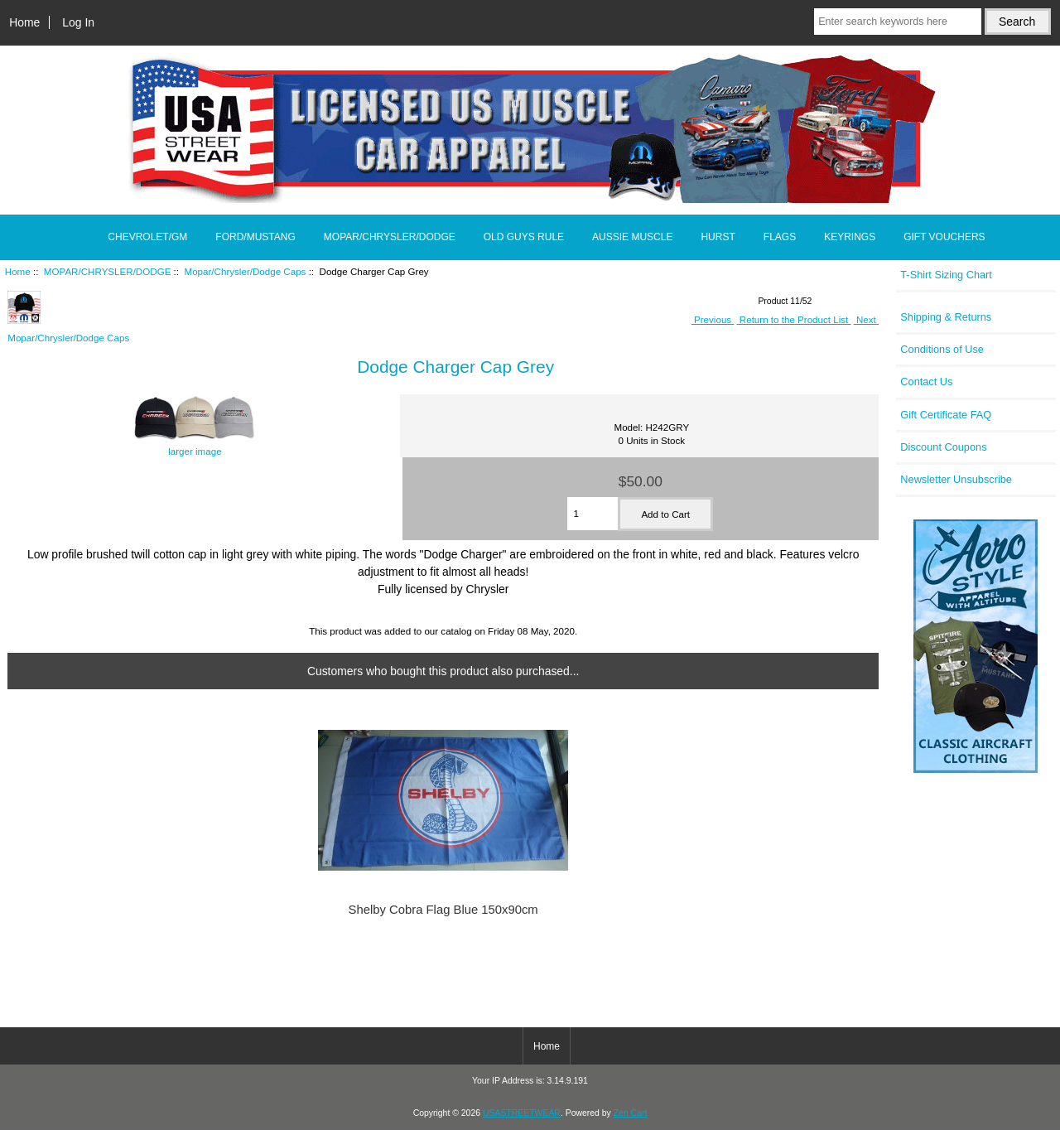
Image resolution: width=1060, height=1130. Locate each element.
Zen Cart (631, 1113)
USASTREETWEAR (522, 1113)
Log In (78, 22)
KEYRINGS (849, 237)
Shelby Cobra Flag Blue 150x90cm (443, 909)
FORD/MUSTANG (255, 237)
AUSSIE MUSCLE (632, 237)
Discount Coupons (943, 447)
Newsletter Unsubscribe (956, 479)
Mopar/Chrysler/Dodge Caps (245, 271)
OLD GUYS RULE (524, 237)
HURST (718, 237)
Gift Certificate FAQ (945, 414)
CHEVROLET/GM (147, 237)
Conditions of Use (942, 349)
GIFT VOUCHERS (944, 237)
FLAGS (780, 237)
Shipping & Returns (945, 317)
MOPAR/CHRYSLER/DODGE (107, 271)
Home (24, 22)
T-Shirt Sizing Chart (946, 274)
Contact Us (926, 381)
